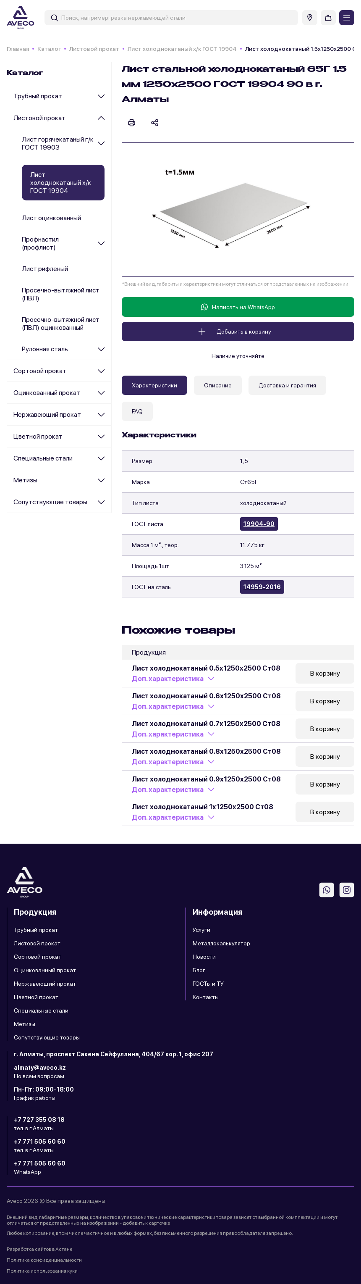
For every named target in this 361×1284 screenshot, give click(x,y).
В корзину (325, 673)
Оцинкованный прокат (46, 393)
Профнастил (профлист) (40, 243)
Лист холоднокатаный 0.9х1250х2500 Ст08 (206, 779)
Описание (218, 385)
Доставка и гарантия (287, 385)
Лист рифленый (45, 269)
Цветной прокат (38, 436)
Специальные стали (43, 458)
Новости (204, 956)
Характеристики (154, 385)
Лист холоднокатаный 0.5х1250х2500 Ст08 (206, 668)
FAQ (137, 411)
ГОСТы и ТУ (208, 983)
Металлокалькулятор (221, 943)
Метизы (25, 480)
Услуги (201, 929)
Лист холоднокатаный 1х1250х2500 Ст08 (202, 807)
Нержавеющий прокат (47, 414)
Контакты (206, 997)
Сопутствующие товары (50, 502)
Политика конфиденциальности (44, 1260)
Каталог (49, 48)
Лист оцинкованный (51, 218)
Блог (199, 970)
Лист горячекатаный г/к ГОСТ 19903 (58, 143)
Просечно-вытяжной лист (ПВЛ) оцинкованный (60, 324)
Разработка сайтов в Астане (39, 1249)
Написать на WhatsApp (238, 306)
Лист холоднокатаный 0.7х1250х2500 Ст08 (206, 724)
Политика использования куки (42, 1271)
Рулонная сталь (45, 349)
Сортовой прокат (39, 371)
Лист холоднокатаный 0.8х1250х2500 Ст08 (206, 751)
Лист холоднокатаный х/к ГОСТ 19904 (182, 48)
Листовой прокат (94, 48)
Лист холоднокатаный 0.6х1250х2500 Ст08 (206, 696)
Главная (18, 48)
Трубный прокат (37, 96)
